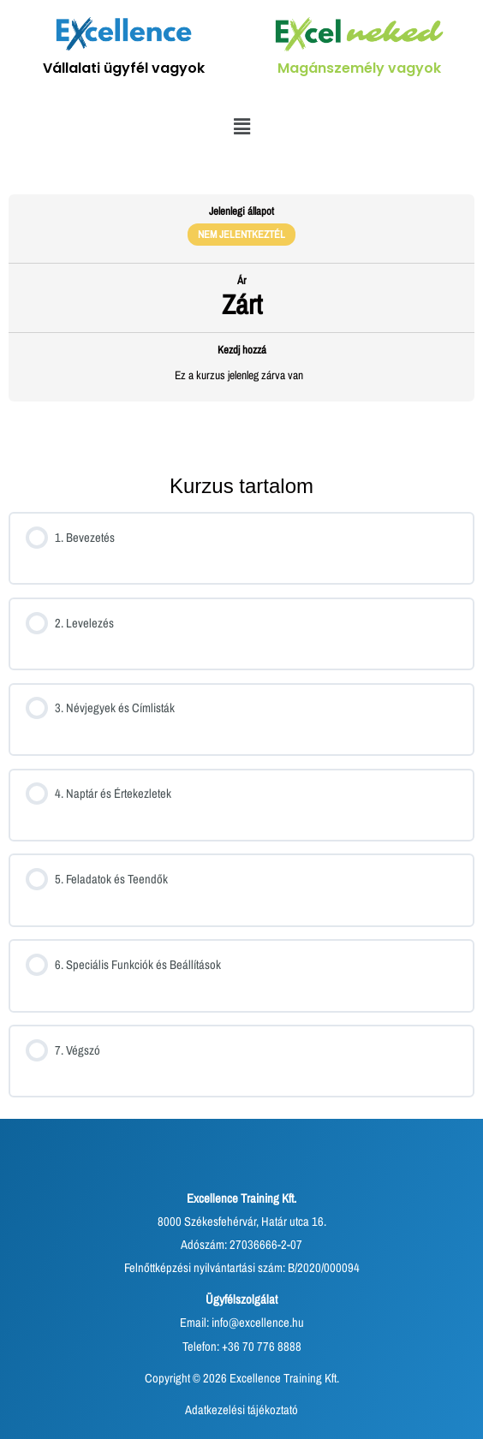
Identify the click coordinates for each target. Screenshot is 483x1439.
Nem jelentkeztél (241, 234)
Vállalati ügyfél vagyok (124, 68)
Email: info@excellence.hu (242, 1322)
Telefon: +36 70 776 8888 (241, 1346)
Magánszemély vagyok (359, 68)
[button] (241, 127)
